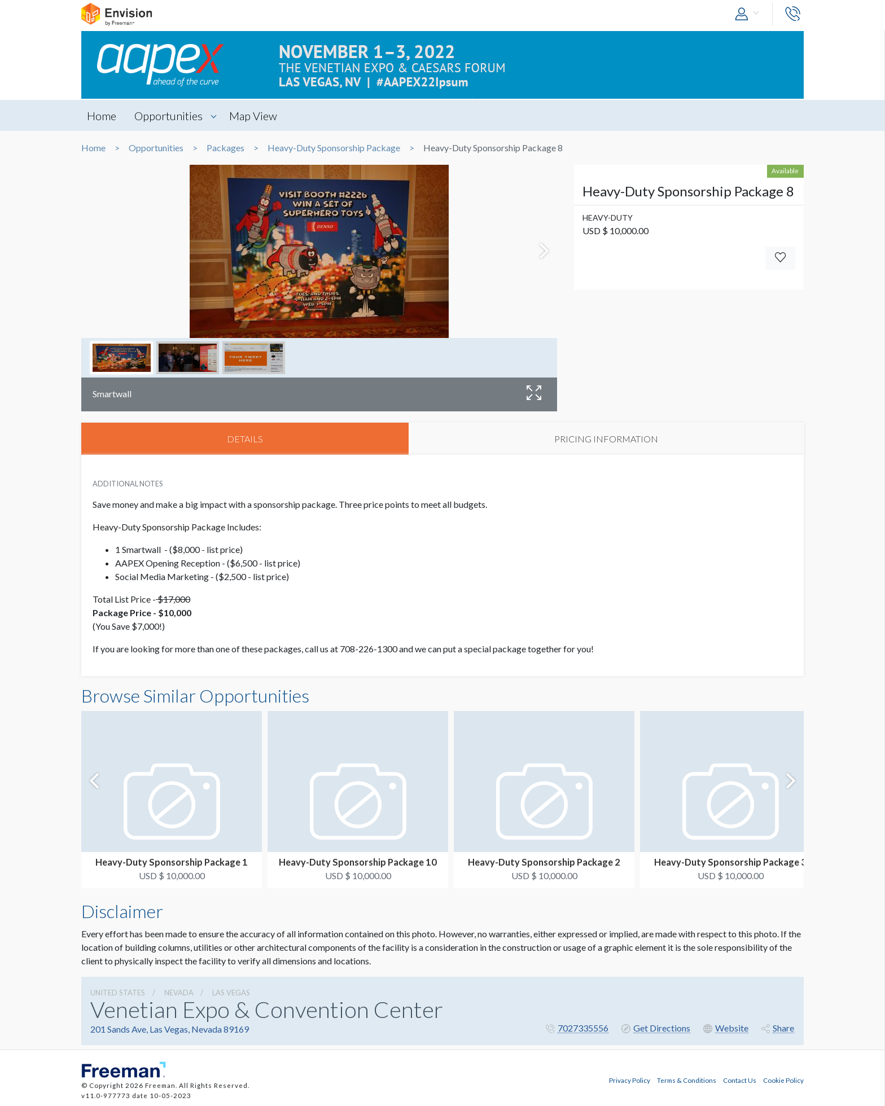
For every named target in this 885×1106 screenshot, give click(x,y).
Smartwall (112, 393)
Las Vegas (231, 992)
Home (101, 115)
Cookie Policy (783, 1079)
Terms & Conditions (686, 1079)
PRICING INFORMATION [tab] (606, 438)
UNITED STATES (117, 992)
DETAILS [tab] (245, 438)
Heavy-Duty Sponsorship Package (334, 147)
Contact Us (739, 1079)
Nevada (179, 992)
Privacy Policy (629, 1079)
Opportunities (169, 115)
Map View (254, 115)
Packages (225, 147)
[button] (749, 14)
